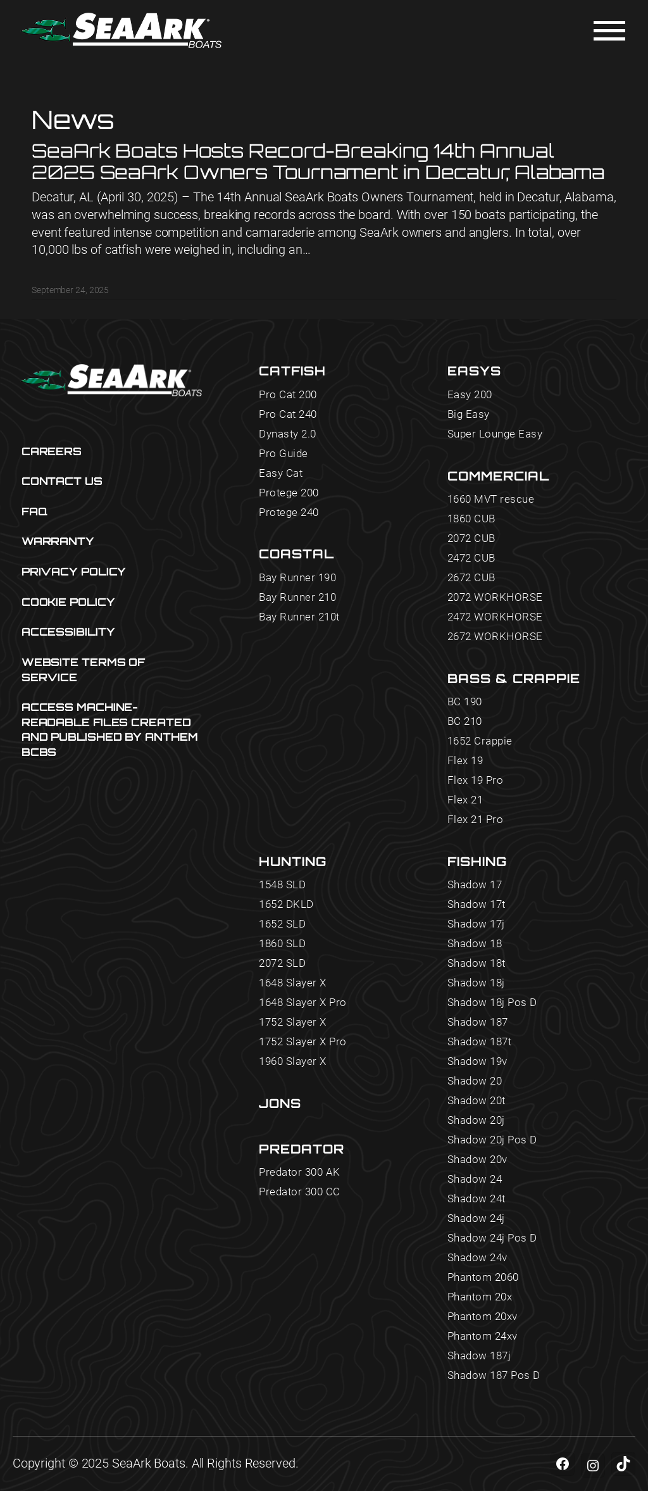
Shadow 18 (474, 944)
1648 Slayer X (293, 983)
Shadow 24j (476, 1218)
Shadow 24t (476, 1199)
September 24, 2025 (70, 290)
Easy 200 (469, 395)
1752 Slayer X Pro (303, 1042)
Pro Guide (283, 454)
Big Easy (468, 414)
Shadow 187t (479, 1042)
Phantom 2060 (483, 1277)
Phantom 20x (480, 1297)
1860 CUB (471, 519)
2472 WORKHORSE (495, 617)
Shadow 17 (474, 885)
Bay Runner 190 (297, 578)
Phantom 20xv (482, 1317)
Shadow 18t (476, 963)
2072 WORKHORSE (495, 597)
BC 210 (464, 721)
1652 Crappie (480, 741)
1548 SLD (282, 885)
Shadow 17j (476, 924)
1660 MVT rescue (491, 499)
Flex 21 (465, 800)
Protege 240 (289, 512)
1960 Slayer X (293, 1061)
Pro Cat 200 (288, 395)
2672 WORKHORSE (495, 637)
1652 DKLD (286, 904)
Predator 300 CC (299, 1192)
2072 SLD (282, 963)
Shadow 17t (476, 904)
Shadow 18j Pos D (492, 1003)
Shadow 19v (477, 1061)
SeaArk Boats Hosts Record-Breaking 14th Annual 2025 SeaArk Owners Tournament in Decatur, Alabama (318, 161)
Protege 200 (289, 493)
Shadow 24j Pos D (492, 1238)
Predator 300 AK (299, 1172)
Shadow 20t (476, 1101)
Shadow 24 (474, 1179)
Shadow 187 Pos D (493, 1375)
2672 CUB (471, 578)
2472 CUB (471, 558)
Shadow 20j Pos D (492, 1140)
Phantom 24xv (482, 1336)
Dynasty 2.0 (287, 434)
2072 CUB (471, 538)
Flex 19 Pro (475, 780)
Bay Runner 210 (297, 597)
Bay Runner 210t (299, 617)
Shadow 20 (474, 1081)
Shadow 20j (476, 1120)
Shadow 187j (479, 1356)
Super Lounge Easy (495, 434)
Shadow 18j (476, 983)
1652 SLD (282, 924)
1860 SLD (282, 944)
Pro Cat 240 (288, 414)
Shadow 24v (477, 1258)
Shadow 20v (477, 1160)
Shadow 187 (477, 1022)
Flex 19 (465, 761)
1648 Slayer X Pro (303, 1003)
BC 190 (464, 702)
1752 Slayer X (293, 1022)
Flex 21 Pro (475, 820)
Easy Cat (280, 473)
